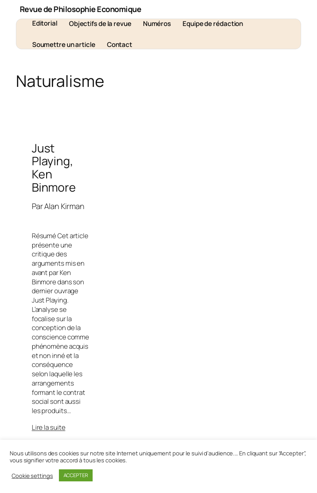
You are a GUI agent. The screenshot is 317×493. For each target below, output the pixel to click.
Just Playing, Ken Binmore (54, 168)
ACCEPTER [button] (76, 475)
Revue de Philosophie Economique (80, 9)
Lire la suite (48, 427)
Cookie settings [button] (32, 475)
